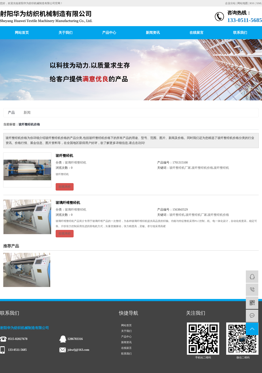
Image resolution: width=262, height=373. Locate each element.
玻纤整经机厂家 (180, 167)
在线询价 (65, 186)
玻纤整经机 (64, 155)
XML (259, 3)
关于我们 (65, 32)
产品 (11, 112)
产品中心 (109, 32)
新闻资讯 (153, 32)
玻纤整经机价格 (202, 167)
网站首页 (22, 32)
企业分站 (230, 3)
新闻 (27, 112)
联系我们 (240, 32)
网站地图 (242, 3)
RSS (252, 3)
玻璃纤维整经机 (75, 162)
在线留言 (196, 32)
